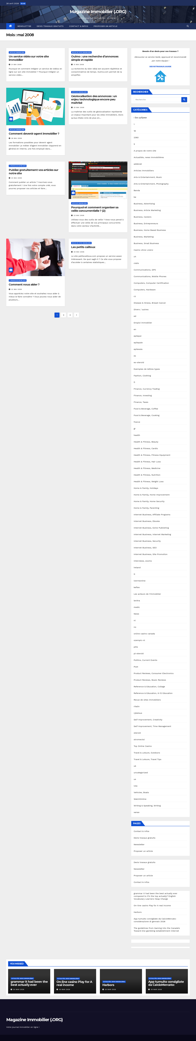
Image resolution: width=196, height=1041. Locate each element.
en (135, 329)
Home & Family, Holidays (146, 488)
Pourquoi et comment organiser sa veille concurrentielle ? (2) (94, 209)
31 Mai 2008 (16, 64)
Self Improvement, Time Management (152, 726)
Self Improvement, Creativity (148, 719)
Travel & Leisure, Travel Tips (147, 759)
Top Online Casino (143, 746)
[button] (188, 26)
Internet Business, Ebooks (147, 521)
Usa (135, 786)
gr (135, 428)
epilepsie (138, 342)
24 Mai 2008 (16, 178)
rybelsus (138, 713)
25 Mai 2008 (79, 107)
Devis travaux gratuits (50, 26)
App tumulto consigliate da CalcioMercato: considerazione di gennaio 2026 (166, 986)
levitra (137, 600)
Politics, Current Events (145, 660)
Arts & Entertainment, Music (148, 177)
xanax (137, 812)
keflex (137, 587)
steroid (137, 733)
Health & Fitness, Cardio (146, 448)
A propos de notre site (18, 166)
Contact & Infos (78, 26)
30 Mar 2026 (18, 989)
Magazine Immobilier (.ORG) (98, 11)
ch (135, 256)
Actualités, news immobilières (149, 157)
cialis (136, 263)
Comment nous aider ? (24, 284)
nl (135, 620)
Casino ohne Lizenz (143, 250)
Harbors (138, 912)
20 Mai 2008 (79, 252)
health (137, 435)
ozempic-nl (139, 640)
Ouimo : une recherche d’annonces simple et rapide (94, 58)
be (135, 197)
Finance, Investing (143, 395)
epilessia (138, 349)
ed (135, 316)
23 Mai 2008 (79, 215)
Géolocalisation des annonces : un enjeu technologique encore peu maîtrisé (94, 99)
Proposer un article (105, 26)
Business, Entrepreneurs (146, 223)
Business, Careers (143, 217)
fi (134, 382)
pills (136, 647)
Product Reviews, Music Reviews (150, 680)
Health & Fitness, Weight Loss (149, 481)
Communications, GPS (145, 270)
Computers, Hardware (145, 289)
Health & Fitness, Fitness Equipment (152, 455)
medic (137, 607)
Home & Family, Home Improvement (152, 495)
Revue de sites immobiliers (81, 52)
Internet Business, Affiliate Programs (152, 514)
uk (135, 766)
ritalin (137, 706)
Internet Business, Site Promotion (151, 554)
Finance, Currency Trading (147, 389)
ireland (137, 567)
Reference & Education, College (149, 686)
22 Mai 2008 (16, 289)
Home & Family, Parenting (146, 508)
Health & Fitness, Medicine (147, 468)
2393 (136, 137)
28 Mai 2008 (16, 138)
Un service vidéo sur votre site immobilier (29, 58)
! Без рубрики (140, 117)
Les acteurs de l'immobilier (147, 594)
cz (135, 296)
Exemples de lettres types (147, 369)
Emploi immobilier (143, 323)
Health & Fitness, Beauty (146, 442)
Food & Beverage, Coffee (146, 409)
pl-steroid (139, 653)
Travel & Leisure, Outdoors (147, 753)
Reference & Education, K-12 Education (153, 693)
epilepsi (138, 336)
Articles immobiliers (17, 52)
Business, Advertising (144, 203)
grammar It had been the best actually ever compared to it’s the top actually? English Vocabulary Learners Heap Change (155, 896)
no (135, 627)
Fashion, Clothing (142, 375)
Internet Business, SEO (145, 547)
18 (135, 131)
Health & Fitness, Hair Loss (147, 461)
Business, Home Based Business (150, 230)
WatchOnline (140, 799)
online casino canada (144, 633)
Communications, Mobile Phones (150, 276)
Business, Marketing (144, 237)
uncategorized (141, 772)
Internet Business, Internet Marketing (152, 534)
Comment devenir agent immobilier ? (34, 133)
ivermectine (140, 581)
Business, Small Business (146, 243)
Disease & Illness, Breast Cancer (150, 303)
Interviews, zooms (143, 561)
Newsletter (24, 26)
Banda (137, 190)
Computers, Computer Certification (151, 283)
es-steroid (139, 362)
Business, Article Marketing (147, 210)
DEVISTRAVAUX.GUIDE (160, 66)
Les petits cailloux (83, 247)
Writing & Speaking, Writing (147, 805)
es (135, 356)
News (136, 614)
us (135, 779)
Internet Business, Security (147, 541)
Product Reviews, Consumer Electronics (154, 673)
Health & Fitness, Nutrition (147, 475)
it (134, 574)
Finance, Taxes (141, 402)
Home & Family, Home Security (149, 501)
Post (136, 667)
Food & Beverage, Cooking (147, 415)
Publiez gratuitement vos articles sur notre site (33, 171)
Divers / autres (141, 309)
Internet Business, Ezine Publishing (151, 528)
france (137, 422)
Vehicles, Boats (141, 792)
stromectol (139, 739)
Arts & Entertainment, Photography (151, 184)
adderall (138, 164)
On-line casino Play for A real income (152, 905)
